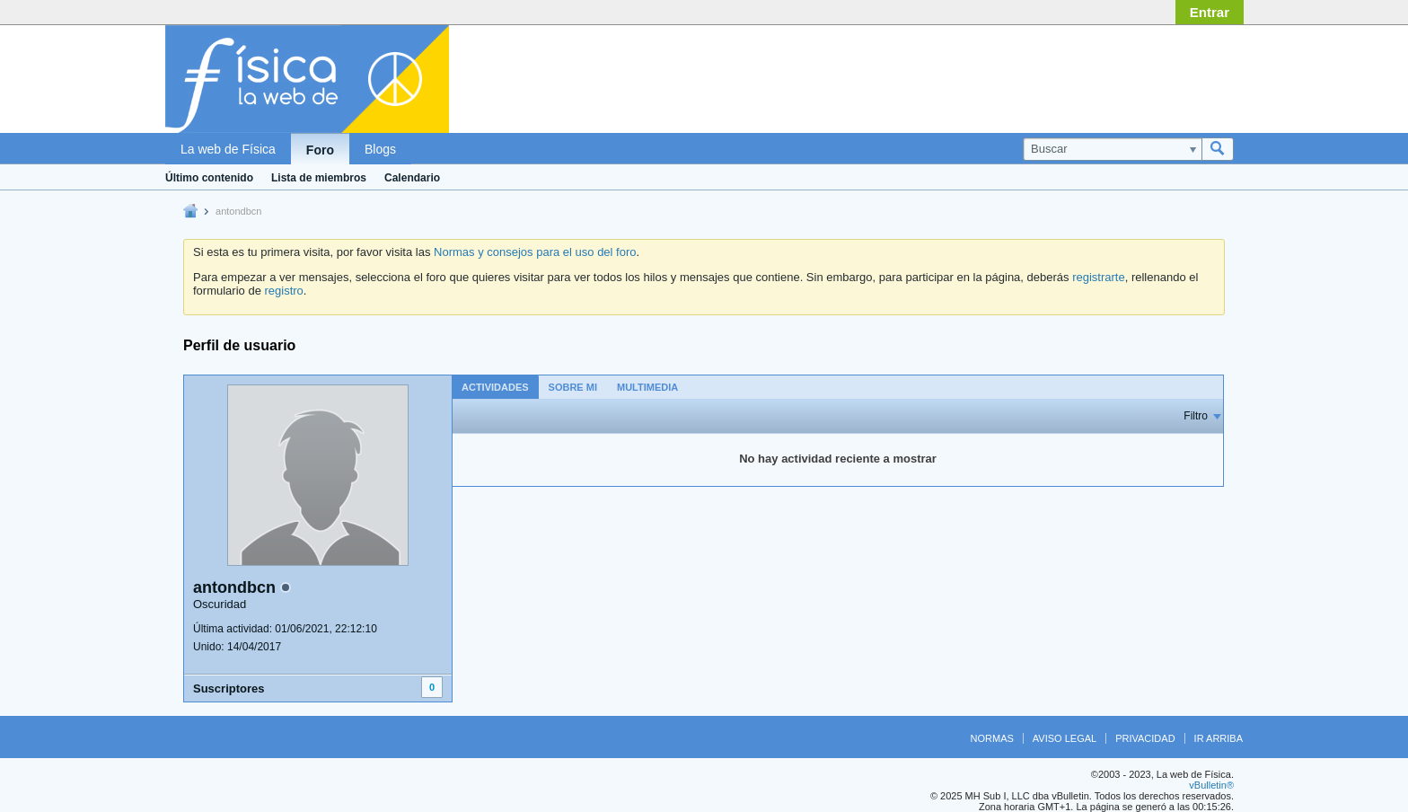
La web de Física (228, 149)
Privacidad (1145, 738)
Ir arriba (1218, 738)
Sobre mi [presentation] (573, 387)
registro (283, 290)
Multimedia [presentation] (647, 387)
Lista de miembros (318, 178)
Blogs (380, 149)
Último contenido (209, 178)
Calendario (412, 178)
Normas (992, 738)
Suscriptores (228, 688)
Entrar (1209, 12)
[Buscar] (1112, 149)
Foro (320, 150)
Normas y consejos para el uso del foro (535, 252)
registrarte (1098, 277)
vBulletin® (1211, 785)
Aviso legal (1064, 738)
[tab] (495, 387)
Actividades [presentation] (495, 387)
